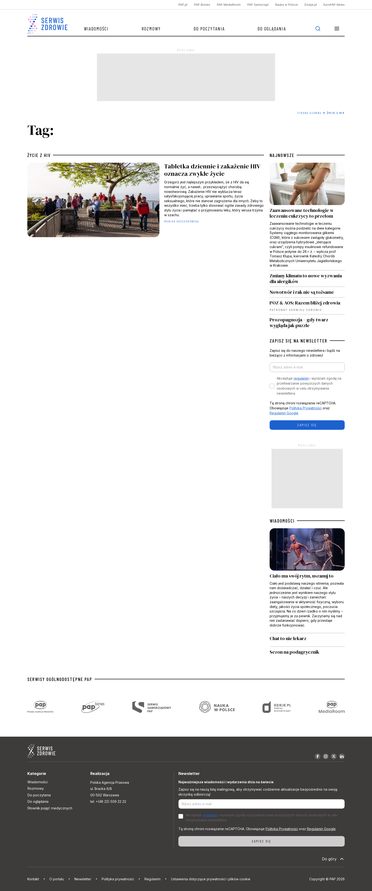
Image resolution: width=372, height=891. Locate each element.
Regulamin (152, 879)
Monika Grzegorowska (181, 221)
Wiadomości (96, 28)
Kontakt (33, 879)
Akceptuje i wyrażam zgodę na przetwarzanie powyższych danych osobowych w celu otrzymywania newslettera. (309, 385)
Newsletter (82, 879)
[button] (336, 28)
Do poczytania (209, 28)
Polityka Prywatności (305, 408)
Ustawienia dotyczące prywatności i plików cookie (210, 879)
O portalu (56, 879)
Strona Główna (309, 112)
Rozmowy (151, 28)
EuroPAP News (334, 4)
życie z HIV (39, 155)
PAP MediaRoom (229, 4)
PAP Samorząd (257, 4)
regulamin (301, 378)
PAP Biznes (202, 4)
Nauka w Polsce (286, 4)
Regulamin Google (284, 413)
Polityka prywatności (118, 879)
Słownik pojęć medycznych (49, 808)
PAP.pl (182, 4)
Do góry (333, 859)
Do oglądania (272, 28)
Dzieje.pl (311, 4)
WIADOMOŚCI (282, 521)
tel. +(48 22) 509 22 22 (108, 801)
